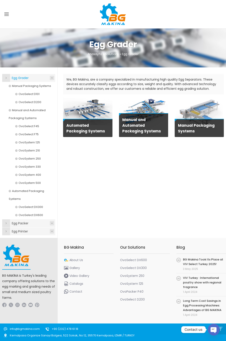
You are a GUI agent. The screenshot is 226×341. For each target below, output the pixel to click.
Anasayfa (95, 54)
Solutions (112, 54)
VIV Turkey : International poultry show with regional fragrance (202, 282)
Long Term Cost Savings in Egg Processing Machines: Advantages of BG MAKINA (202, 305)
